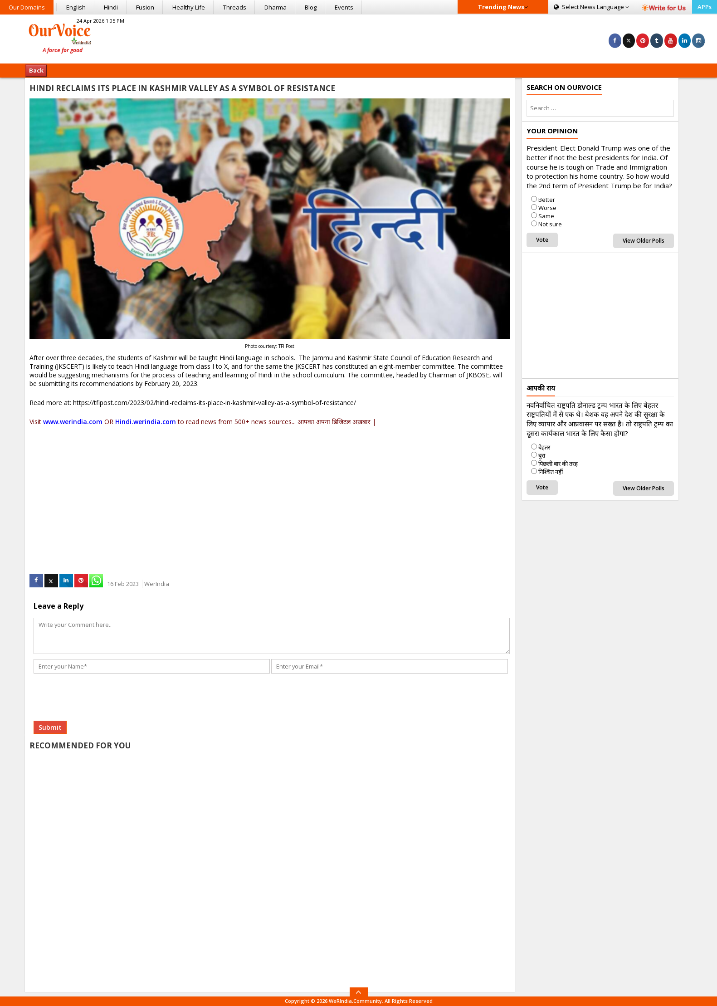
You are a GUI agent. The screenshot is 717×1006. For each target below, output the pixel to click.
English (76, 7)
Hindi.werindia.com (145, 421)
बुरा (541, 455)
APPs (704, 7)
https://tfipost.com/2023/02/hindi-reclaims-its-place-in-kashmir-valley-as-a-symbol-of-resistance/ (214, 402)
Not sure (550, 224)
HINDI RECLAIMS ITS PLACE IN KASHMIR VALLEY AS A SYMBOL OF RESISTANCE (182, 88)
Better (546, 199)
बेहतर (544, 447)
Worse (547, 208)
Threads (234, 7)
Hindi (111, 7)
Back (36, 70)
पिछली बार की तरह (558, 463)
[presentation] (103, 686)
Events (344, 7)
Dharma (275, 7)
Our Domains (27, 7)
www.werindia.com (72, 421)
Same (546, 216)
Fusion (145, 7)
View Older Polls (643, 240)
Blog (311, 7)
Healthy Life (188, 7)
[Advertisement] (358, 37)
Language (591, 7)
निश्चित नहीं (550, 472)
